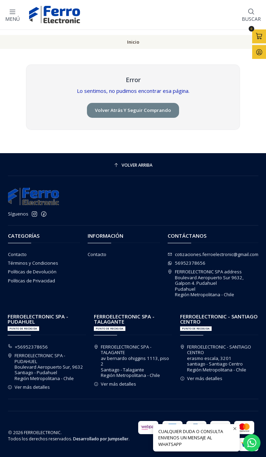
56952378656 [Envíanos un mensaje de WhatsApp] (186, 258)
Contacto (17, 249)
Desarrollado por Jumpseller (100, 434)
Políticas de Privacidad (31, 276)
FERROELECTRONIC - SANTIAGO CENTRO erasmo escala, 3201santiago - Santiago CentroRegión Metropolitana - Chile (215, 353)
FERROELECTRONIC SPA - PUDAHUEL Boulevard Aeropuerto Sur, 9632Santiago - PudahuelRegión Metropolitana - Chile (45, 362)
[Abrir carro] (259, 36)
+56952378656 (28, 342)
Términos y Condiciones (33, 258)
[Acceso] (259, 52)
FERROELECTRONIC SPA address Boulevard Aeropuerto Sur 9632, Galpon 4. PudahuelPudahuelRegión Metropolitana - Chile (205, 278)
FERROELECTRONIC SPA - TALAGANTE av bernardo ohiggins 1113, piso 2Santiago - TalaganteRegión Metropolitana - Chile (131, 356)
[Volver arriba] (133, 160)
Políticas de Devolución (32, 267)
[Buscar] (251, 14)
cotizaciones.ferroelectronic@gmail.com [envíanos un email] (213, 249)
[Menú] (12, 14)
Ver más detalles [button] (29, 382)
